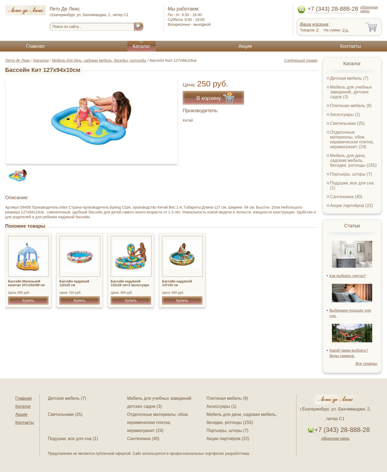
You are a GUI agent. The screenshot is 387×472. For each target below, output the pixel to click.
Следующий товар (300, 60)
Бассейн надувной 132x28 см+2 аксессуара (130, 283)
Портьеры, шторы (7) (351, 174)
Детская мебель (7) (349, 78)
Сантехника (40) (346, 196)
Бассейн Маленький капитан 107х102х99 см (26, 283)
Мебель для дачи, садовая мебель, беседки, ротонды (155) (353, 160)
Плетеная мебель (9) (351, 105)
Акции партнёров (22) (351, 205)
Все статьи (366, 363)
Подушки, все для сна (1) (73, 438)
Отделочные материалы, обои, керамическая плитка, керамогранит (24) (352, 139)
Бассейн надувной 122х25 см (74, 283)
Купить (28, 300)
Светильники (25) (347, 123)
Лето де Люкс (17, 60)
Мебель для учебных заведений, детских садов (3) (351, 92)
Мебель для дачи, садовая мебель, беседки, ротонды (99, 60)
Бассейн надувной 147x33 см (177, 283)
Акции (245, 46)
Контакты (350, 46)
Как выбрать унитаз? (347, 276)
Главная (35, 46)
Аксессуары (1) (345, 114)
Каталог (141, 46)
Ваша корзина (314, 24)
